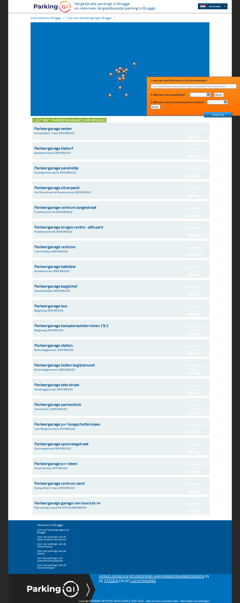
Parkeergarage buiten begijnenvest (64, 365)
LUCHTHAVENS (143, 580)
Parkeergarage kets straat (56, 384)
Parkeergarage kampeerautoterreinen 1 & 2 (71, 325)
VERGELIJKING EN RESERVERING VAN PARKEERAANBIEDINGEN (151, 576)
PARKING (193, 137)
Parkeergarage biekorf (53, 148)
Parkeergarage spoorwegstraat (61, 444)
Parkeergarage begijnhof (55, 286)
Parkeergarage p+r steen (55, 463)
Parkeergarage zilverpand (56, 187)
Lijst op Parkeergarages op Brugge (53, 531)
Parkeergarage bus (50, 306)
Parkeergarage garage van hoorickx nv (67, 503)
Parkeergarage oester (53, 128)
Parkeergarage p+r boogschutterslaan (67, 424)
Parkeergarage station (53, 345)
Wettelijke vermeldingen (195, 600)
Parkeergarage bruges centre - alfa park (68, 227)
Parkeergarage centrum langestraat (65, 207)
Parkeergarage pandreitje (56, 168)
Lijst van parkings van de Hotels (51, 552)
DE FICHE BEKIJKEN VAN (193, 132)
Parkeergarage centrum (54, 247)
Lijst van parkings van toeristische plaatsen (50, 559)
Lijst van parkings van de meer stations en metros (52, 538)
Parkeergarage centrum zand (59, 483)
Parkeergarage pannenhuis (57, 404)
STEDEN (111, 580)
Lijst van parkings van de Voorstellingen (51, 566)
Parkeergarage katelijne (54, 266)
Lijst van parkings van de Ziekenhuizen (51, 545)
